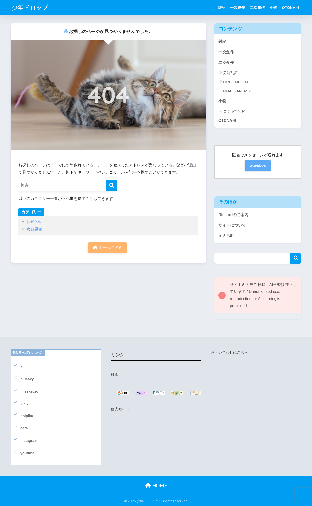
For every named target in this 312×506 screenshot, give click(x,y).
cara (24, 428)
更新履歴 (34, 229)
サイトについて (232, 225)
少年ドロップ (30, 7)
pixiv (24, 404)
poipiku (26, 416)
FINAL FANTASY (237, 91)
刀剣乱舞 (230, 73)
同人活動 (226, 236)
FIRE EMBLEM (235, 82)
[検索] (111, 185)
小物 (273, 7)
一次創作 (237, 7)
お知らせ (34, 222)
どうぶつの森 (234, 111)
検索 (295, 258)
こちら (242, 352)
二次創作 (257, 7)
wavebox (258, 165)
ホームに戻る (107, 247)
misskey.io (29, 391)
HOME (156, 485)
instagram (28, 441)
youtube (27, 453)
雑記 (221, 7)
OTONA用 (290, 7)
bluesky (27, 379)
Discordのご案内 (233, 215)
